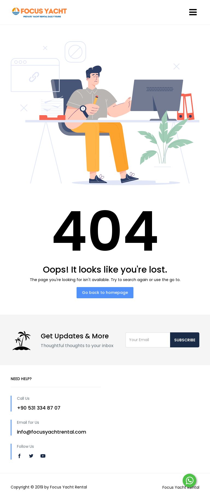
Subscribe (184, 340)
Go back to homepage (105, 292)
